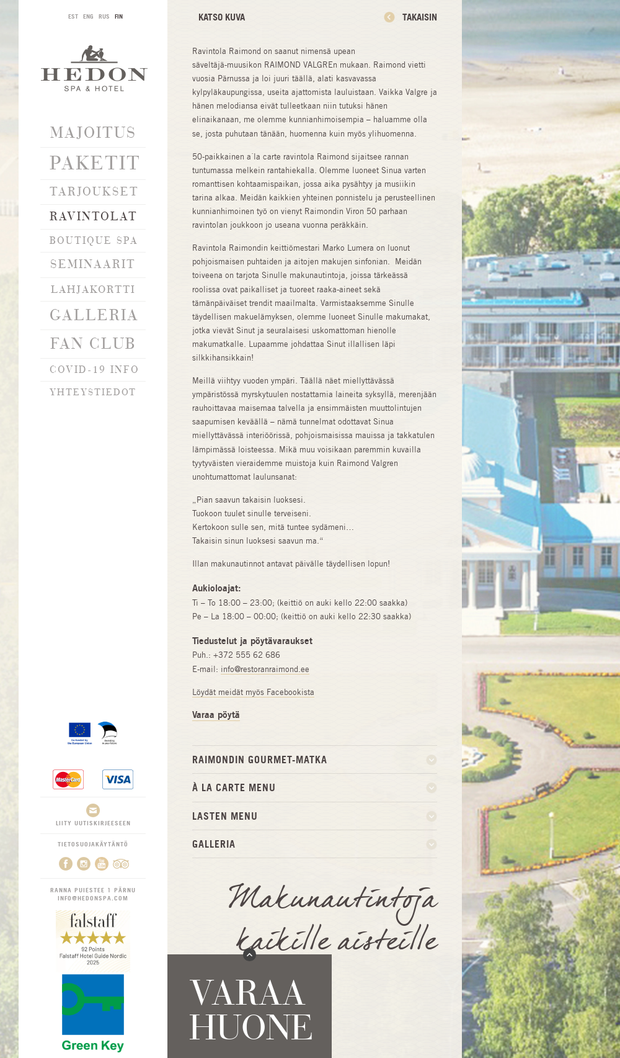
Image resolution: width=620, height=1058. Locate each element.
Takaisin (419, 17)
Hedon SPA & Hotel (94, 68)
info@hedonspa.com (93, 897)
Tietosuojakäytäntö (93, 842)
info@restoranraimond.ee (265, 669)
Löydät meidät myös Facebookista (253, 692)
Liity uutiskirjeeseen (93, 813)
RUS (104, 16)
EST (73, 16)
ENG (88, 16)
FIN (119, 16)
